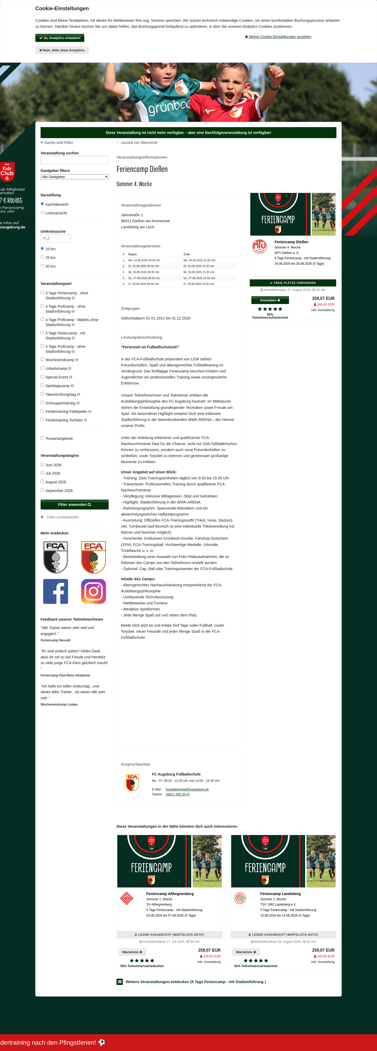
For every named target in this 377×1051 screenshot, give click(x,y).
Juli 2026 (50, 473)
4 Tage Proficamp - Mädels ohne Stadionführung (69, 322)
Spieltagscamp (57, 385)
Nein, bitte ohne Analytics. (62, 50)
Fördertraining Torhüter (64, 420)
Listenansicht (54, 213)
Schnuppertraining (60, 403)
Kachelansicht (54, 204)
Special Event (56, 377)
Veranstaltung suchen (75, 154)
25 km (48, 257)
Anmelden (270, 300)
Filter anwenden (74, 504)
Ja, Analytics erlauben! (60, 38)
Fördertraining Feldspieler (66, 411)
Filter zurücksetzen (63, 517)
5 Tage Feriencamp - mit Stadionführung (63, 335)
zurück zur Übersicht (139, 142)
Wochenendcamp (59, 359)
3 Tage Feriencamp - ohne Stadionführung (64, 295)
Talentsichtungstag (60, 394)
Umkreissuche (56, 232)
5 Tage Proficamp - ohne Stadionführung (63, 348)
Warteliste (132, 952)
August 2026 (53, 482)
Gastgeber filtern (75, 174)
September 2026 (57, 490)
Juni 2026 (51, 465)
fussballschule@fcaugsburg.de (187, 789)
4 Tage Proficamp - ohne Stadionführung (63, 308)
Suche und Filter (59, 142)
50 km (48, 266)
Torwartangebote (57, 438)
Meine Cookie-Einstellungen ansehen (278, 37)
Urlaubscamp (56, 368)
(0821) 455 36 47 (178, 794)
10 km (48, 249)
